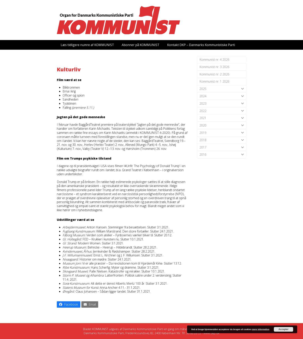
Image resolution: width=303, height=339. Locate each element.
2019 (221, 132)
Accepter (283, 329)
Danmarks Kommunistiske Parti (143, 329)
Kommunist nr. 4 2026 (214, 59)
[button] (68, 304)
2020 (221, 125)
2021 (221, 118)
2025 (221, 88)
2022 (221, 110)
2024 (221, 96)
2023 (221, 103)
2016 (221, 154)
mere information (260, 329)
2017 (221, 147)
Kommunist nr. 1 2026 (214, 81)
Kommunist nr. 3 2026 (214, 67)
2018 (221, 140)
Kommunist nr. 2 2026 (214, 74)
